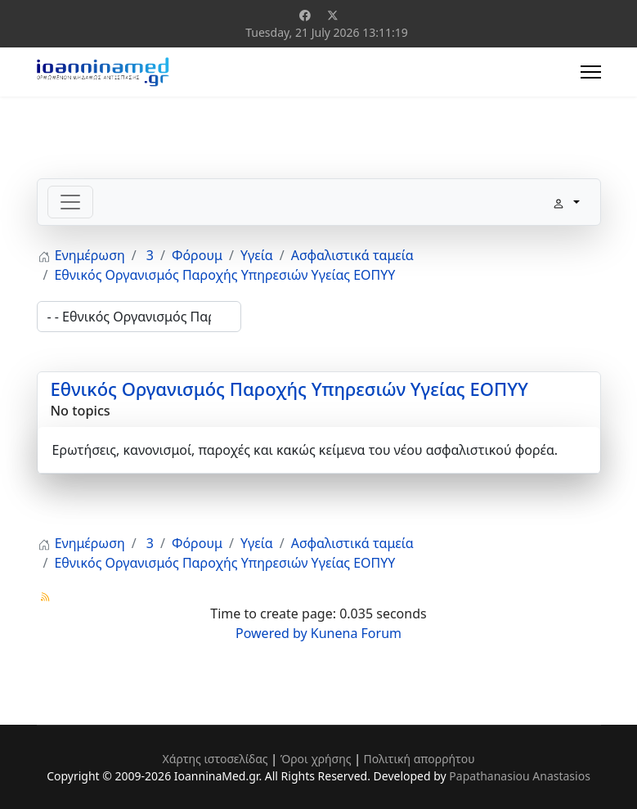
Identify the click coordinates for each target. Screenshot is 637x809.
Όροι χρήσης (316, 758)
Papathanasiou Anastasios (519, 776)
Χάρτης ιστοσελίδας (214, 758)
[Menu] (591, 72)
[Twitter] (333, 15)
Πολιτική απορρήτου (419, 758)
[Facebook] (305, 15)
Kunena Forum (356, 633)
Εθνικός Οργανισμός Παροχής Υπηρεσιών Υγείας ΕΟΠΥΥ (289, 388)
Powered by (271, 633)
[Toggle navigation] (70, 202)
